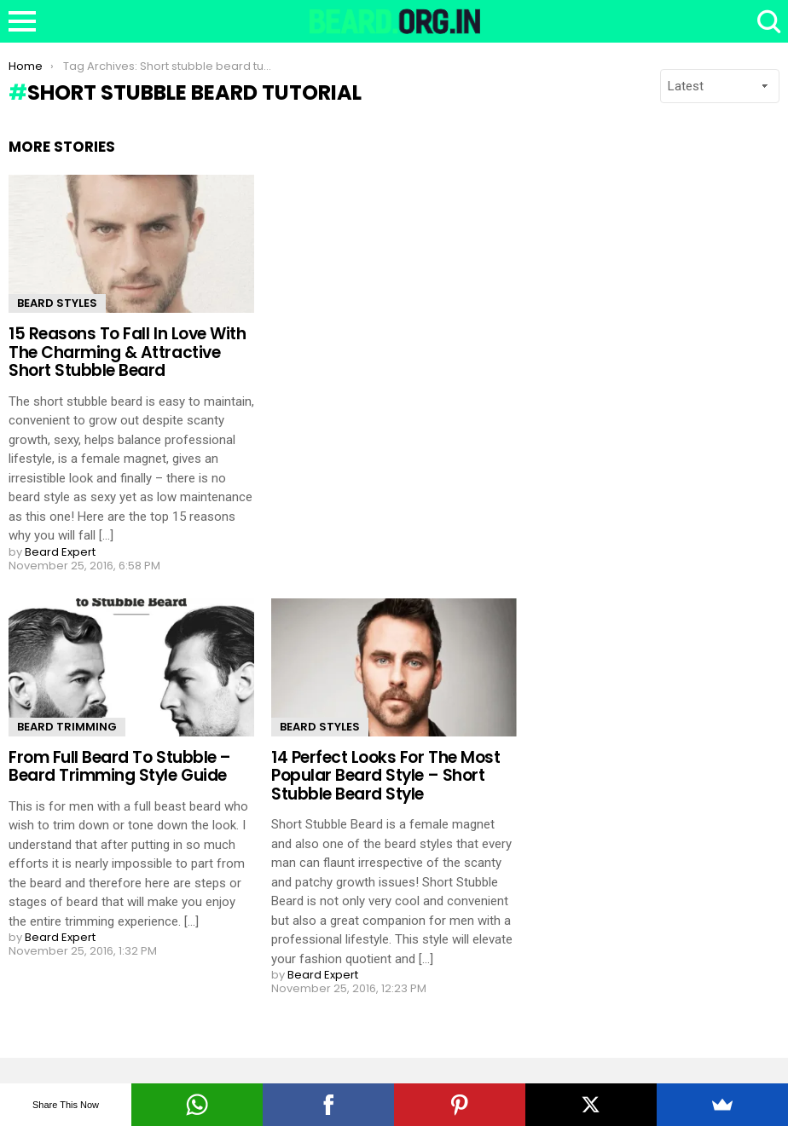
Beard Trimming (67, 727)
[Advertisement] (665, 244)
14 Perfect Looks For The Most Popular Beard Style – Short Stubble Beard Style (385, 776)
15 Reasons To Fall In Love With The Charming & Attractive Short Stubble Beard (127, 352)
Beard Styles (57, 303)
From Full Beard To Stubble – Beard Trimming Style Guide (120, 766)
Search (766, 21)
